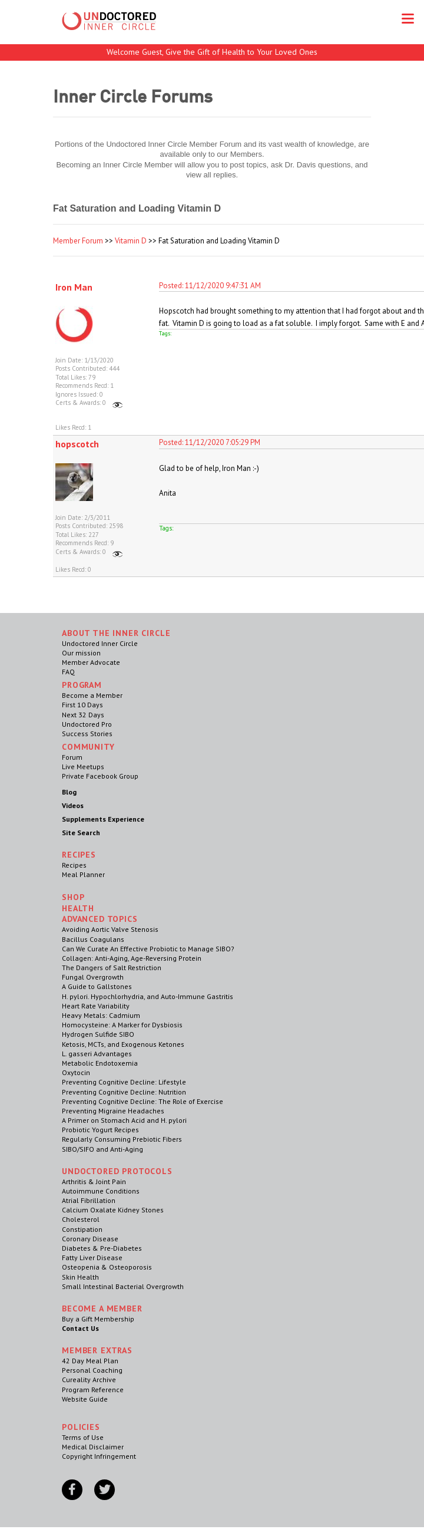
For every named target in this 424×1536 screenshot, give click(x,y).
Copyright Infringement (99, 1456)
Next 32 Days (83, 714)
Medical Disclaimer (93, 1446)
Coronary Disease (90, 1238)
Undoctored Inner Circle (100, 643)
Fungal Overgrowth (93, 977)
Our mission (81, 652)
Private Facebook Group (100, 776)
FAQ (68, 671)
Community (88, 746)
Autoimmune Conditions (101, 1190)
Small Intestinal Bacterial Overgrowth (123, 1286)
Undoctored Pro (87, 724)
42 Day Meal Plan (90, 1360)
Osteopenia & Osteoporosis (107, 1267)
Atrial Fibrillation (88, 1200)
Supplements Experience (103, 819)
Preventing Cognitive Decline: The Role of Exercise (142, 1101)
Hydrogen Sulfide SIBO (98, 1034)
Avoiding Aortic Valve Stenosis (110, 929)
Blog (69, 791)
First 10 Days (82, 704)
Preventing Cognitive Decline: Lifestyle (124, 1081)
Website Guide (85, 1399)
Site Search (81, 832)
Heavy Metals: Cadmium (101, 1015)
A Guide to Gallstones (97, 986)
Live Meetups (83, 766)
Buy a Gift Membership (98, 1318)
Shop (73, 897)
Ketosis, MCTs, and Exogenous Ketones (123, 1044)
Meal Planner (83, 874)
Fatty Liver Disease (92, 1257)
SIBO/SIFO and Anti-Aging (102, 1149)
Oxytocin (76, 1072)
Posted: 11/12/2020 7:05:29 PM (209, 442)
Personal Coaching (92, 1370)
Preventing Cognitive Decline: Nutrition (124, 1091)
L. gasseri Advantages (97, 1053)
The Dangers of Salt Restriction (111, 967)
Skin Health (80, 1277)
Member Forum (78, 241)
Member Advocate (91, 662)
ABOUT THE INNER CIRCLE (116, 633)
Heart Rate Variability (96, 1005)
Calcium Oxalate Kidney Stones (113, 1209)
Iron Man (73, 287)
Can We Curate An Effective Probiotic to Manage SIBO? (148, 948)
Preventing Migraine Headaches (113, 1110)
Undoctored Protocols (117, 1171)
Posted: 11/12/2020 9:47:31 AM (210, 286)
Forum (72, 757)
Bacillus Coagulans (93, 939)
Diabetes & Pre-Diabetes (102, 1248)
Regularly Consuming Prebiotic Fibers (122, 1139)
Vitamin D (131, 241)
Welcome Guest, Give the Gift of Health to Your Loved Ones (212, 52)
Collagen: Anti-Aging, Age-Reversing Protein (131, 958)
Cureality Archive (89, 1379)
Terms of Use (83, 1437)
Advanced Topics (100, 919)
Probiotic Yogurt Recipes (100, 1129)
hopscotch (77, 444)
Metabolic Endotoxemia (100, 1063)
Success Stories (87, 733)
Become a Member (92, 695)
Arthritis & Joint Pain (94, 1181)
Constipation (82, 1229)
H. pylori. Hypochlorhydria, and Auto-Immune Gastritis (147, 996)
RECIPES (79, 854)
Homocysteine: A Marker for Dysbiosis (122, 1024)
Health (78, 908)
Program (82, 685)
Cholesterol (81, 1219)
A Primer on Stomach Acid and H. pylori (124, 1120)
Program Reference (93, 1389)
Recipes (74, 865)
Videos (73, 805)
